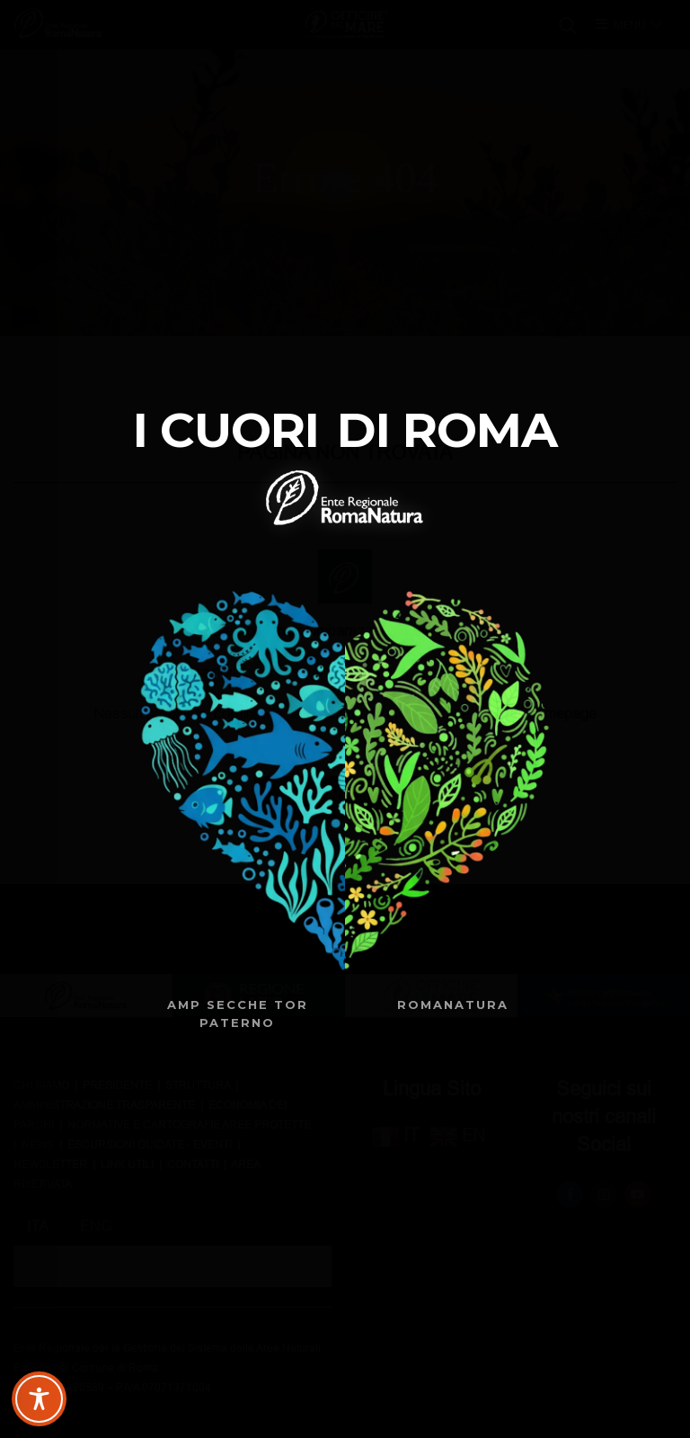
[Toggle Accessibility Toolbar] (39, 1399)
